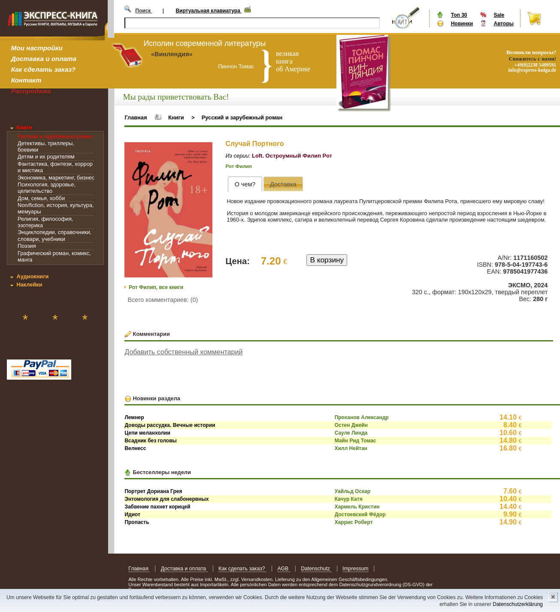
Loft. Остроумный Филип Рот (292, 155)
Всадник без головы (150, 441)
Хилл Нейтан (351, 448)
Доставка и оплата (43, 58)
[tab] (245, 184)
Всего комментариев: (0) (163, 299)
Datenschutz (316, 569)
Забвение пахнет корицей (157, 507)
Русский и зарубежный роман (55, 136)
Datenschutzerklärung (518, 604)
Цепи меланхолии (147, 433)
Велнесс (135, 448)
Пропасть (136, 522)
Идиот (132, 515)
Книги (24, 127)
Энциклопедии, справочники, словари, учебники (54, 235)
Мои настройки (37, 48)
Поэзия (27, 246)
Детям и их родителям (46, 156)
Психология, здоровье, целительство (47, 187)
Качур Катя (349, 499)
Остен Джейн (351, 425)
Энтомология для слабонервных (166, 499)
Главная (135, 117)
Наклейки (29, 284)
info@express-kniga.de (532, 70)
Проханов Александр (362, 417)
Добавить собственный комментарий (183, 352)
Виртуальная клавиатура (209, 11)
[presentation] (244, 184)
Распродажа (31, 90)
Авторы (503, 24)
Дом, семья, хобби (41, 198)
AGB (283, 569)
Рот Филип (239, 166)
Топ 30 (459, 15)
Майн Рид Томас (355, 441)
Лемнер (134, 417)
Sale (498, 15)
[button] (205, 150)
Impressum (355, 569)
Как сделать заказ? (43, 69)
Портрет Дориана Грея (153, 491)
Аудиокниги (32, 276)
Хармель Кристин (357, 507)
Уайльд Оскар (352, 491)
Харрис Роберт (354, 522)
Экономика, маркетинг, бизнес (56, 177)
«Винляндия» (172, 54)
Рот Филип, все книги (156, 287)
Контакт (26, 80)
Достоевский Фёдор (360, 515)
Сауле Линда (351, 433)
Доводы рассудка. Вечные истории (169, 425)
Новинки (462, 24)
